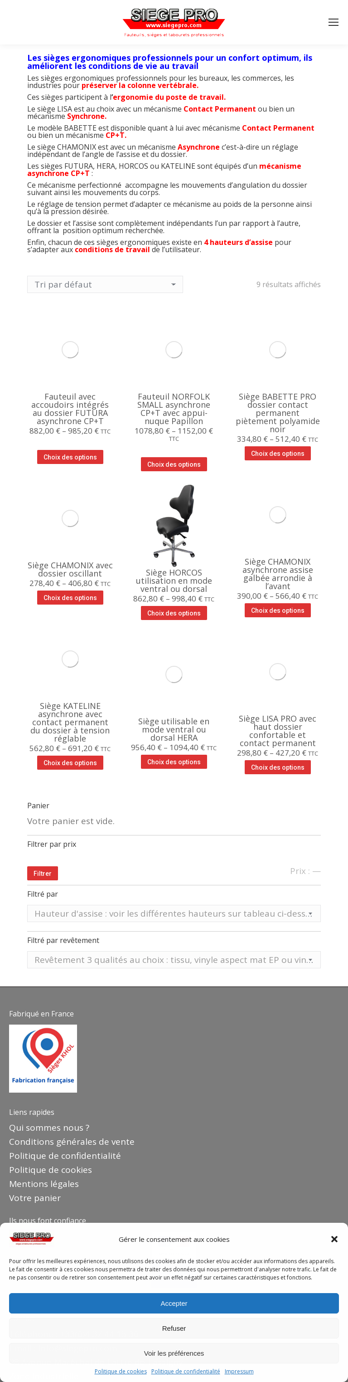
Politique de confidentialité (185, 1371)
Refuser (174, 1328)
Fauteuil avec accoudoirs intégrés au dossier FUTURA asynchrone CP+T (70, 408)
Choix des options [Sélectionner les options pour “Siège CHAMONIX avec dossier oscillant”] (70, 597)
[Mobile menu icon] (333, 22)
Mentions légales (44, 1184)
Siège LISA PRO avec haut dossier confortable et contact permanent (277, 730)
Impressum (239, 1371)
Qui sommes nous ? (49, 1127)
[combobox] (174, 913)
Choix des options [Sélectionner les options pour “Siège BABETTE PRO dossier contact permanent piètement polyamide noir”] (277, 453)
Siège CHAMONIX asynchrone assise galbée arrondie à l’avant (277, 573)
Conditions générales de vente (72, 1142)
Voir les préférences (174, 1353)
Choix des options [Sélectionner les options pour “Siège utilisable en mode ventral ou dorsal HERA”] (174, 762)
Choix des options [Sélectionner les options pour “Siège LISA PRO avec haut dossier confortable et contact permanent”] (277, 767)
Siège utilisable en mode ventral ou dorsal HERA (173, 729)
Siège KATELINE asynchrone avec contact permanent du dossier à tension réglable (70, 722)
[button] (334, 1239)
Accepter (173, 1303)
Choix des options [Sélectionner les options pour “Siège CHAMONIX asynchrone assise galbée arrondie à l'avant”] (277, 610)
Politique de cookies (121, 1371)
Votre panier (35, 1198)
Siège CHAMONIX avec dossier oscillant (70, 569)
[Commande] (105, 284)
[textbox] (174, 913)
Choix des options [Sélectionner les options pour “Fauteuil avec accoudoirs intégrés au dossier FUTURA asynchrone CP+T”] (70, 457)
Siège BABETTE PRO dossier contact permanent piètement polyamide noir (278, 413)
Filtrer (43, 873)
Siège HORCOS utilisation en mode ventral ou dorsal (174, 580)
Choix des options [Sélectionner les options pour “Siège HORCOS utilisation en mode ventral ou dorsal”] (174, 613)
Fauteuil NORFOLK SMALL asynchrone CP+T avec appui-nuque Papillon (173, 408)
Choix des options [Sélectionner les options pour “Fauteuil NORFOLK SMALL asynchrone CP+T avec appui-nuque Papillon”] (174, 464)
